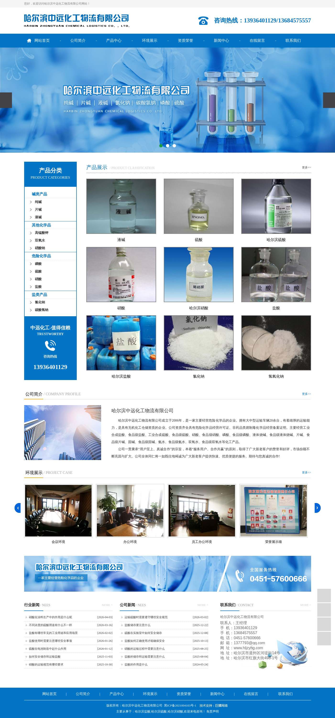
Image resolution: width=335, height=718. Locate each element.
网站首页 (42, 40)
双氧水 (40, 240)
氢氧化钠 (276, 376)
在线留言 (257, 40)
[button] (161, 145)
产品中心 (113, 40)
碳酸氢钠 (41, 310)
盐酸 (38, 287)
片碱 (38, 209)
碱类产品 (39, 194)
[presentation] (6, 100)
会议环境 (58, 542)
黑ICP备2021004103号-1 (180, 705)
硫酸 (38, 271)
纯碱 (38, 202)
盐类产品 (39, 295)
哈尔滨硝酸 (198, 308)
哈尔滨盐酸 (121, 376)
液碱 (38, 217)
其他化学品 (41, 225)
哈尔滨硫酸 (276, 239)
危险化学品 (41, 256)
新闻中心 (221, 40)
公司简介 (78, 40)
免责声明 (212, 711)
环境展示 (149, 40)
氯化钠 (40, 302)
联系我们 (293, 40)
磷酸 (38, 264)
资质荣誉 (185, 40)
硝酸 (38, 279)
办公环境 (130, 542)
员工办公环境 (202, 542)
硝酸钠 (40, 248)
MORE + (107, 605)
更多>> (306, 167)
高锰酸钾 (41, 233)
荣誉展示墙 (273, 542)
